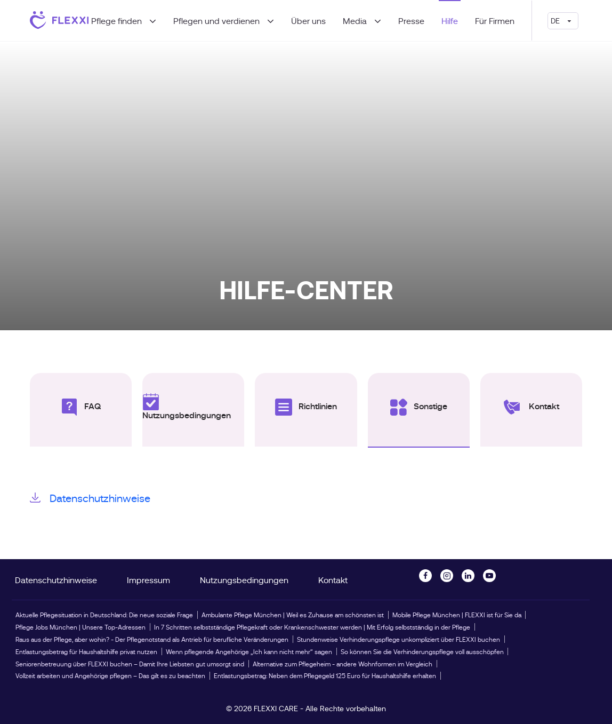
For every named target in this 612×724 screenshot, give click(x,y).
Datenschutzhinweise (90, 497)
